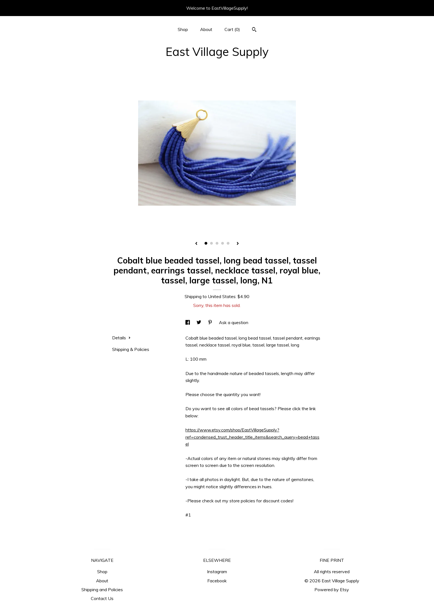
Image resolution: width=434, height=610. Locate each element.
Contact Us (102, 598)
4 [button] (222, 243)
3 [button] (217, 243)
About (206, 29)
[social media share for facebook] (188, 322)
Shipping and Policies (102, 589)
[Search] (254, 30)
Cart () (232, 29)
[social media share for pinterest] (210, 322)
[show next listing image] (237, 244)
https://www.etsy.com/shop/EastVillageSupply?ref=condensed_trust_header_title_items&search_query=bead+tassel (252, 437)
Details (121, 337)
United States (222, 296)
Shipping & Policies (130, 349)
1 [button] (206, 243)
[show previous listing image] (196, 244)
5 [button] (228, 243)
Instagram (217, 571)
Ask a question (233, 322)
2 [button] (211, 243)
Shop (183, 29)
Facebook (217, 580)
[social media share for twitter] (199, 322)
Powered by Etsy (331, 589)
